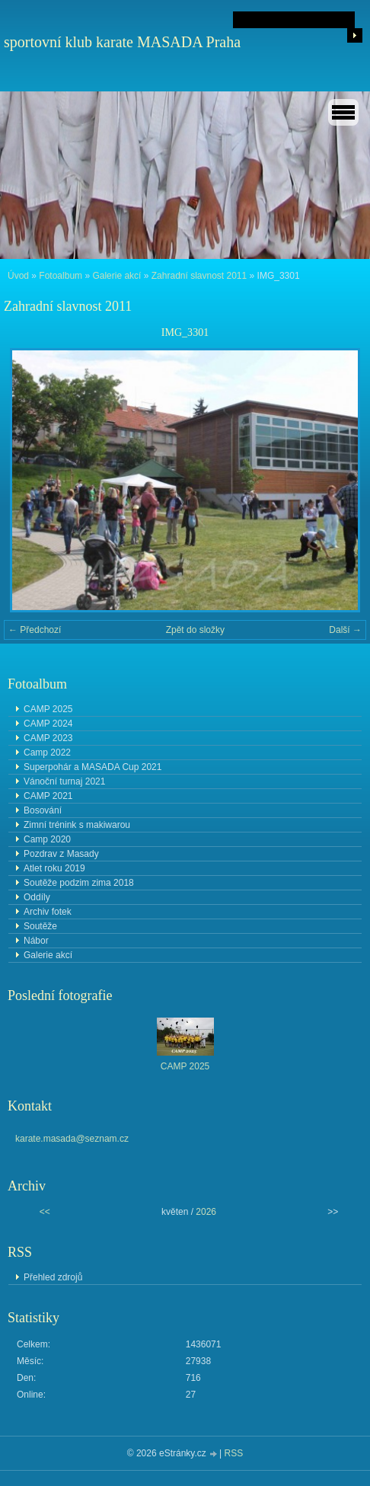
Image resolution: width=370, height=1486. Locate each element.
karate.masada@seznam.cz (72, 1138)
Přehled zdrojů (53, 1277)
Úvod (18, 275)
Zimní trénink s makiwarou (77, 825)
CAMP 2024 (48, 723)
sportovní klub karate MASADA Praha (122, 42)
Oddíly (37, 897)
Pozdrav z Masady (61, 853)
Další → (345, 630)
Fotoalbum (60, 275)
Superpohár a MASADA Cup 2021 (92, 767)
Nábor (36, 940)
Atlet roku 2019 (54, 868)
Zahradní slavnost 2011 (199, 275)
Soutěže (40, 926)
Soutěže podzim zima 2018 (79, 882)
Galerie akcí (116, 275)
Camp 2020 (47, 839)
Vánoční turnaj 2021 (64, 781)
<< (45, 1211)
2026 (206, 1211)
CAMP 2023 (48, 738)
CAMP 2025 (48, 709)
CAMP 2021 (48, 796)
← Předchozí (34, 630)
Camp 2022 (47, 752)
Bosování (43, 810)
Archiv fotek (48, 911)
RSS (234, 1453)
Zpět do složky (195, 630)
